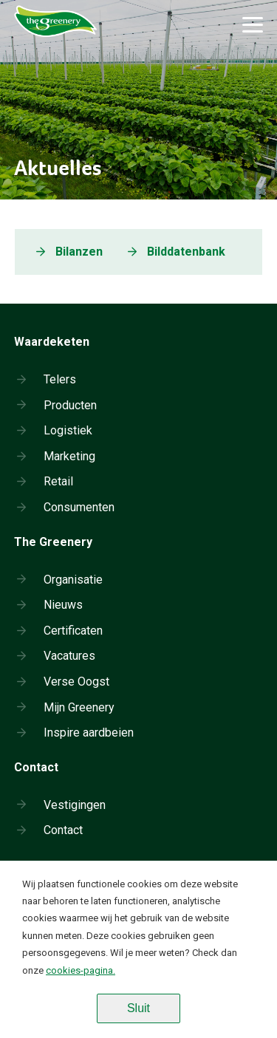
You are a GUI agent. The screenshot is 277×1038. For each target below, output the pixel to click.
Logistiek (68, 430)
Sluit (138, 1008)
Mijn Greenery (79, 707)
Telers (60, 379)
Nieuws (63, 605)
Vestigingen (75, 805)
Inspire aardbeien (89, 732)
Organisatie (73, 580)
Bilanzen (79, 252)
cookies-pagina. (80, 970)
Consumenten (79, 507)
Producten (70, 405)
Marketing (69, 456)
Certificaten (73, 631)
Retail (58, 481)
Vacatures (69, 656)
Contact (63, 830)
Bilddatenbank (186, 252)
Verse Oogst (76, 682)
